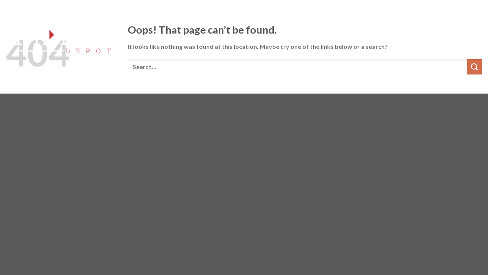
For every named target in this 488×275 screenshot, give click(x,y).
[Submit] (474, 66)
